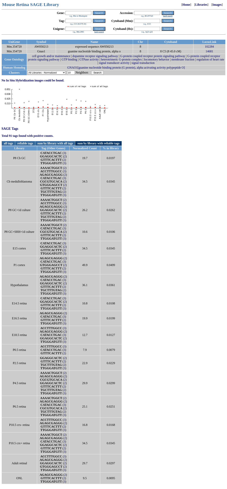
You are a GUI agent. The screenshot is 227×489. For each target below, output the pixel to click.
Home (186, 4)
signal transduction (143, 62)
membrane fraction (182, 59)
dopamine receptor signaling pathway (95, 56)
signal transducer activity (114, 62)
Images (217, 4)
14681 (209, 51)
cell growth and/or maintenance (51, 56)
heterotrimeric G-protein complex (121, 59)
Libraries (201, 4)
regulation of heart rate (210, 59)
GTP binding (69, 59)
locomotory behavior (156, 59)
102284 (209, 46)
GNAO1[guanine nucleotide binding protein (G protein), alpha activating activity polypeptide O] (126, 67)
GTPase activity (89, 59)
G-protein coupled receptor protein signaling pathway (152, 56)
